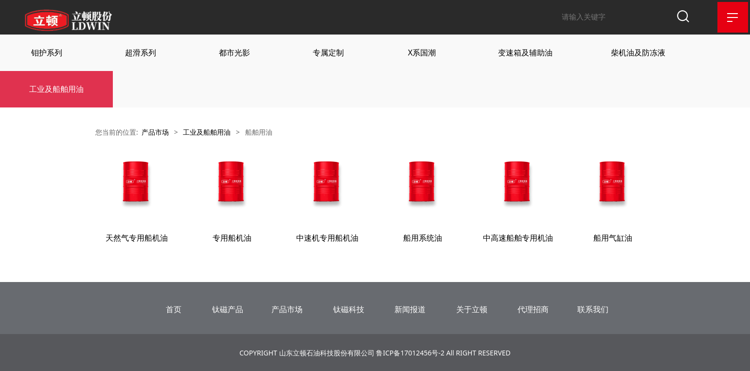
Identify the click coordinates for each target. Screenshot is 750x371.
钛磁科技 (348, 308)
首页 (173, 308)
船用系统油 (422, 237)
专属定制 (328, 52)
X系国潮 (422, 52)
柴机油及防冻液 (638, 52)
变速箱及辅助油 (525, 52)
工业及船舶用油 (56, 88)
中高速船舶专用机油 (518, 237)
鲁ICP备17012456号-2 (410, 351)
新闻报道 (410, 308)
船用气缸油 (612, 237)
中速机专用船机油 (327, 237)
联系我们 (592, 308)
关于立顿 (471, 308)
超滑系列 (140, 52)
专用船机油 (232, 237)
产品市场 (155, 131)
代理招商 (533, 308)
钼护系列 (46, 52)
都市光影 (234, 52)
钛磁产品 (227, 308)
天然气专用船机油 (137, 237)
